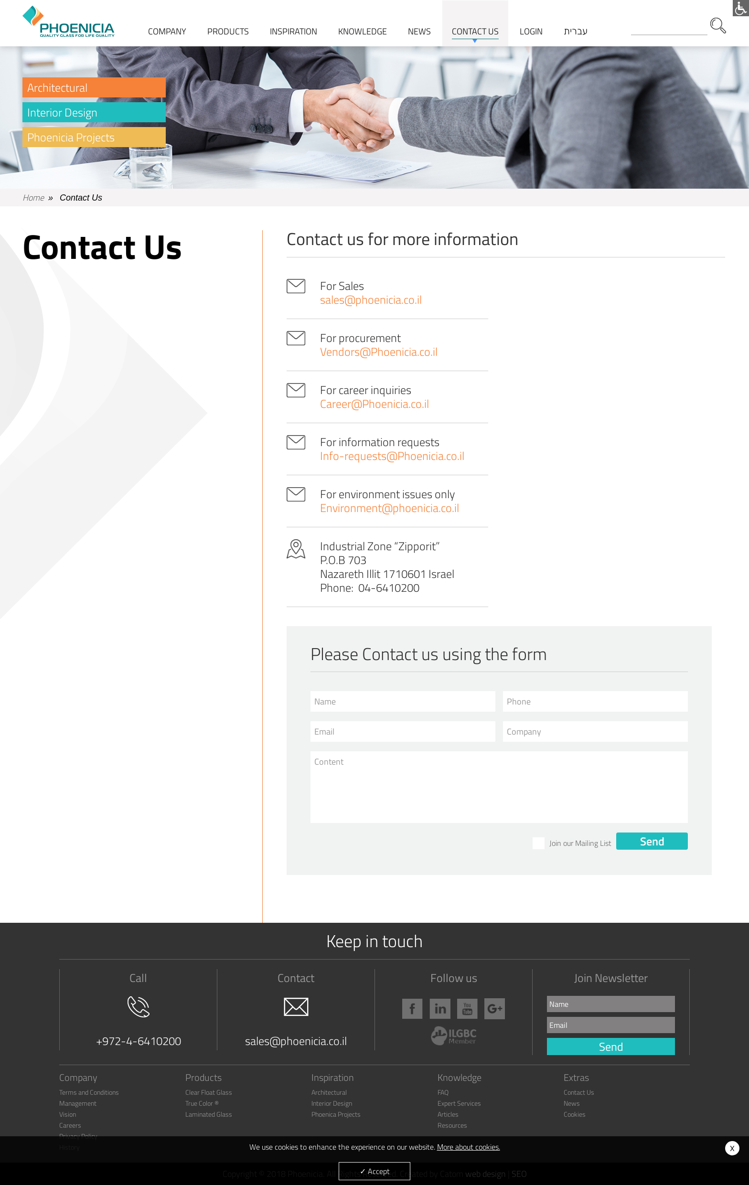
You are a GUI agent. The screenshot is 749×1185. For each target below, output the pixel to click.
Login (531, 31)
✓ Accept (375, 1171)
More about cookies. (468, 1147)
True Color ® (202, 1103)
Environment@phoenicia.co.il (389, 507)
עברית (576, 31)
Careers (70, 1125)
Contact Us (579, 1092)
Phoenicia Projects (71, 137)
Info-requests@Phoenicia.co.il (392, 455)
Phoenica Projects (336, 1114)
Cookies (575, 1114)
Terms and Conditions (89, 1092)
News (572, 1103)
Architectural (57, 87)
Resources (452, 1125)
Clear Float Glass (208, 1092)
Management (77, 1103)
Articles (448, 1114)
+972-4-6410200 (138, 1022)
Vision (67, 1114)
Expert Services (459, 1103)
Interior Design (62, 112)
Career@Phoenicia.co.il (374, 403)
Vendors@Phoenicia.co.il (379, 351)
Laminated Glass (208, 1114)
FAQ (443, 1092)
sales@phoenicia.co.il (371, 299)
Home (33, 197)
